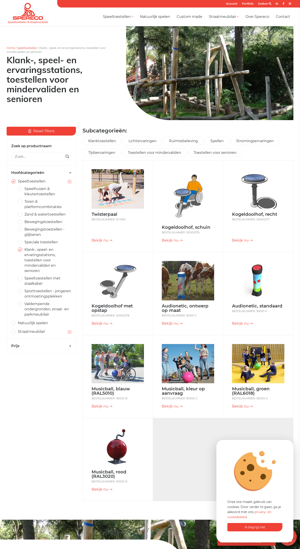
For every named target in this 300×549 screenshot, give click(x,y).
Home (11, 48)
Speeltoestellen (118, 17)
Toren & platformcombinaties (43, 204)
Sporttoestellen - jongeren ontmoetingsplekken (47, 293)
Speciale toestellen (41, 242)
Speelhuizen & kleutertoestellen (39, 191)
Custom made (189, 17)
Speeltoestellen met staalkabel (42, 281)
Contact (283, 17)
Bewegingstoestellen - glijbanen (44, 232)
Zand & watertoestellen (45, 214)
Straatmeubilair (224, 17)
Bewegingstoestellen (43, 222)
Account (231, 3)
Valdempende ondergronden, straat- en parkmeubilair (46, 309)
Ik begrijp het (255, 527)
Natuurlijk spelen (155, 17)
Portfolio (248, 3)
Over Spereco (257, 17)
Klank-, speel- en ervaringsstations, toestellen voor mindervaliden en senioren (40, 260)
